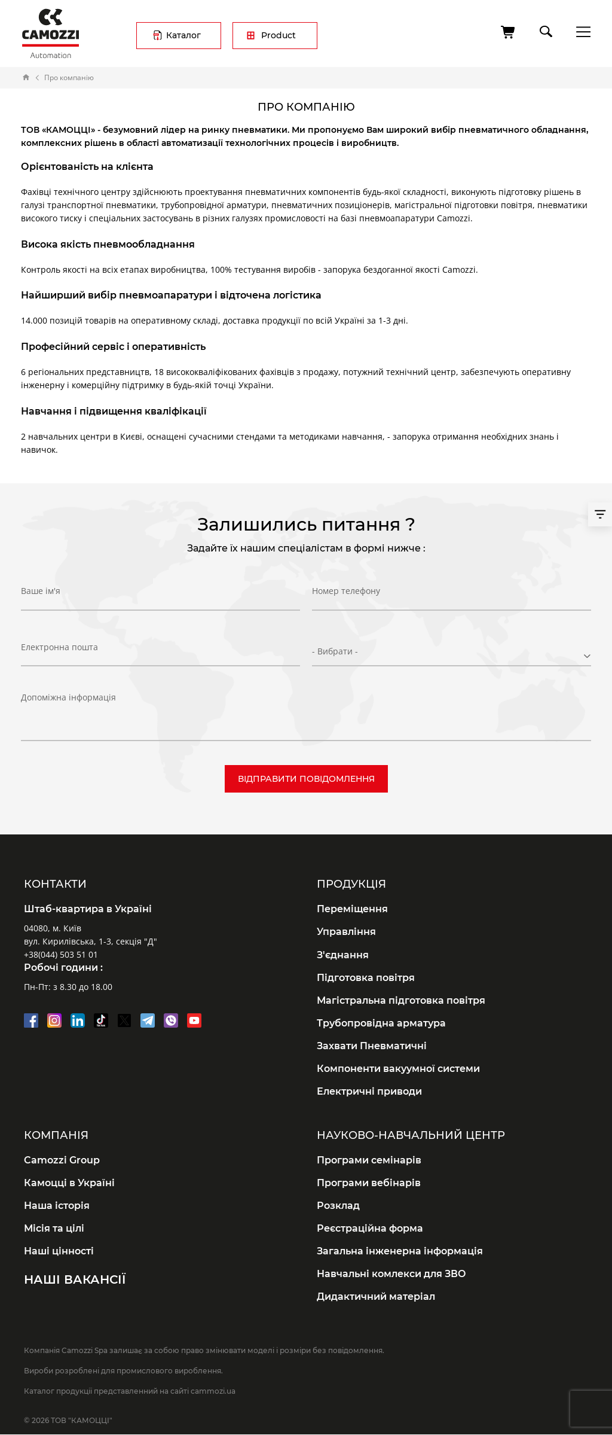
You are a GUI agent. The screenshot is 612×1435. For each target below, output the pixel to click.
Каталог (183, 35)
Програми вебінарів (369, 1183)
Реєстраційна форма (370, 1228)
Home (26, 77)
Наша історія (57, 1205)
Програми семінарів (369, 1160)
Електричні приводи (369, 1091)
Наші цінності (59, 1251)
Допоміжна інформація (68, 697)
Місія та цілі (54, 1228)
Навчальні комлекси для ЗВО (391, 1273)
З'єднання (343, 955)
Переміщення (352, 909)
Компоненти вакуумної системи (398, 1068)
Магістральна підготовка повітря (401, 1000)
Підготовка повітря (366, 977)
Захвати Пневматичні (372, 1046)
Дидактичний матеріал (376, 1296)
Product (278, 35)
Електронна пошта (59, 651)
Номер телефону (346, 595)
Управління (346, 931)
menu (580, 31)
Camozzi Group (62, 1160)
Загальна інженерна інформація (400, 1251)
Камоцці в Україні (69, 1183)
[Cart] (508, 32)
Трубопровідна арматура (381, 1023)
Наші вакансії (75, 1279)
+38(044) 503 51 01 (61, 954)
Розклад (338, 1205)
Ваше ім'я (40, 595)
